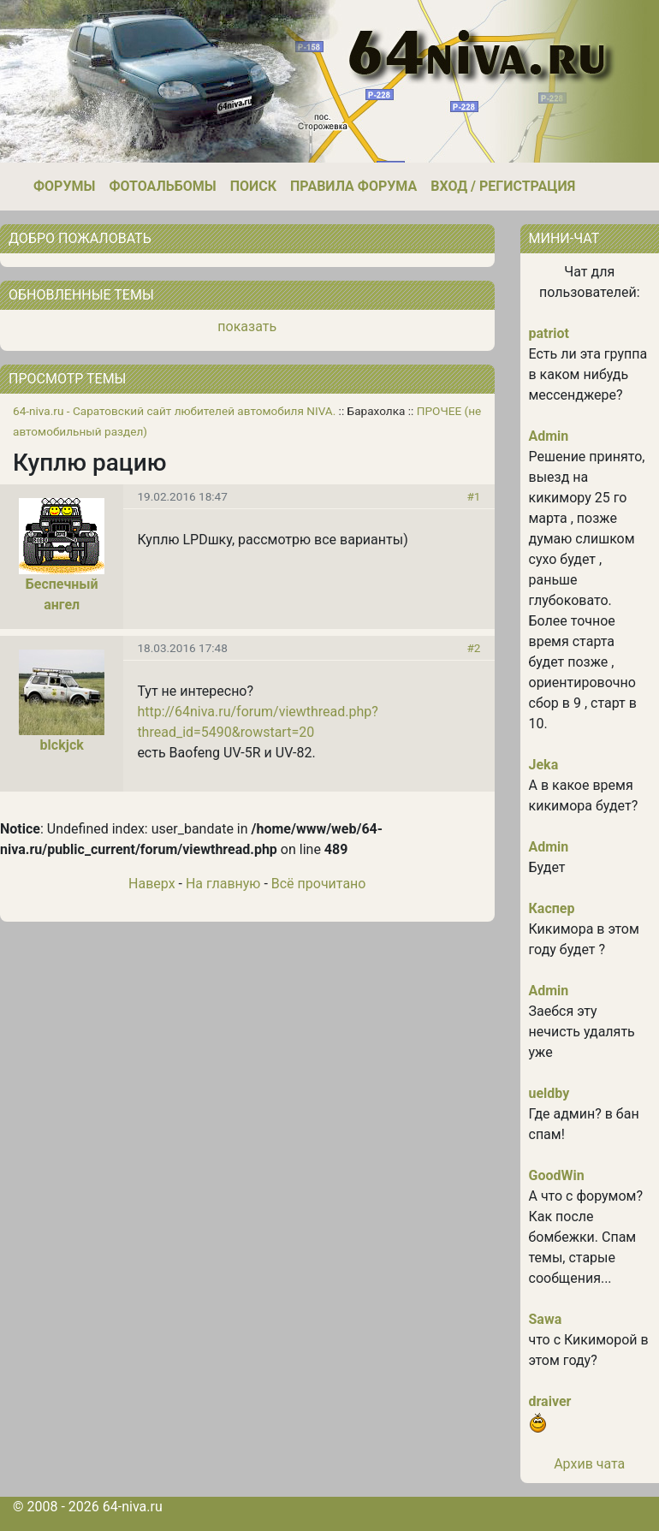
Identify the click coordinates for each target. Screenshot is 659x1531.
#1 (473, 496)
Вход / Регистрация (502, 186)
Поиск (253, 186)
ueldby (549, 1093)
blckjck (62, 745)
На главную (223, 883)
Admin (549, 436)
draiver (550, 1401)
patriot (549, 333)
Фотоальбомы (162, 186)
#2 (473, 648)
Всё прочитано (318, 883)
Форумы (64, 186)
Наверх (151, 883)
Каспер (552, 908)
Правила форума (353, 186)
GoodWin (557, 1175)
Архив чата (589, 1464)
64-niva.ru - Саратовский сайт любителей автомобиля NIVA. (174, 411)
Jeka (544, 765)
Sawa (545, 1319)
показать (246, 326)
